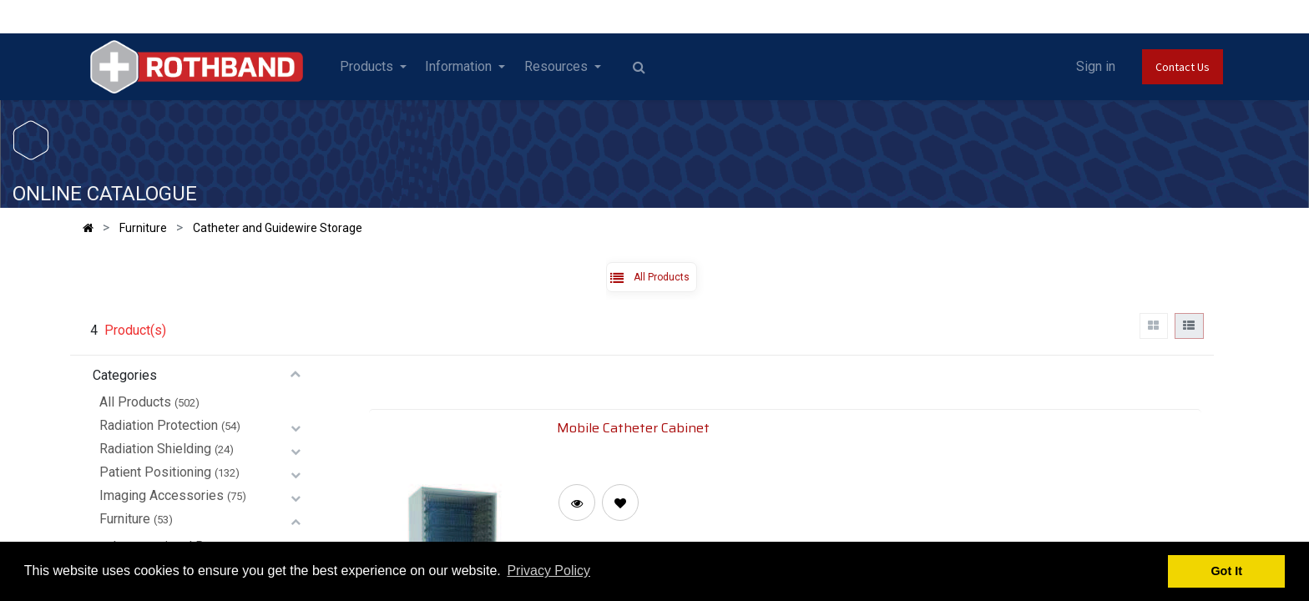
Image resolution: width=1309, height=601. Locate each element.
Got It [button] (1226, 571)
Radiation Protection (158, 425)
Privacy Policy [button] (548, 570)
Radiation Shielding (155, 449)
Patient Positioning (155, 472)
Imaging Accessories (161, 495)
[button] (620, 502)
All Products (135, 402)
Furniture (124, 519)
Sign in (1095, 66)
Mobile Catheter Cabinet (633, 427)
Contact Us (1182, 66)
